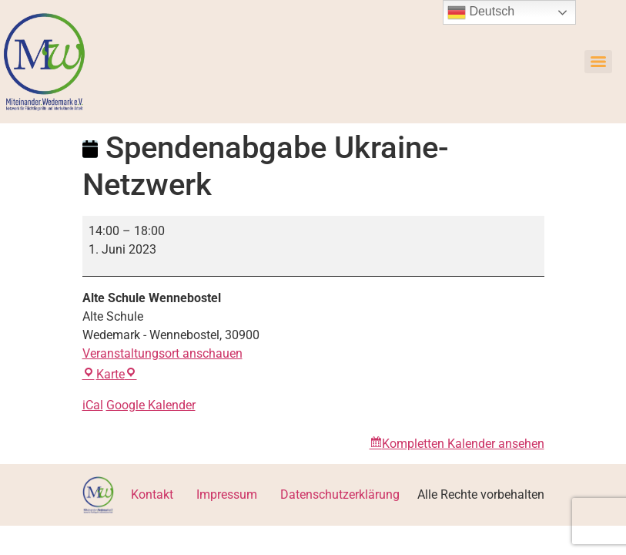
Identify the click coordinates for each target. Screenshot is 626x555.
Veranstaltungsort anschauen (162, 353)
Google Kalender (151, 405)
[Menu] (598, 61)
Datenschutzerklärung (340, 494)
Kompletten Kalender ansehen (463, 443)
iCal (92, 405)
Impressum (226, 494)
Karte (109, 374)
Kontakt (152, 494)
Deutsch (480, 12)
